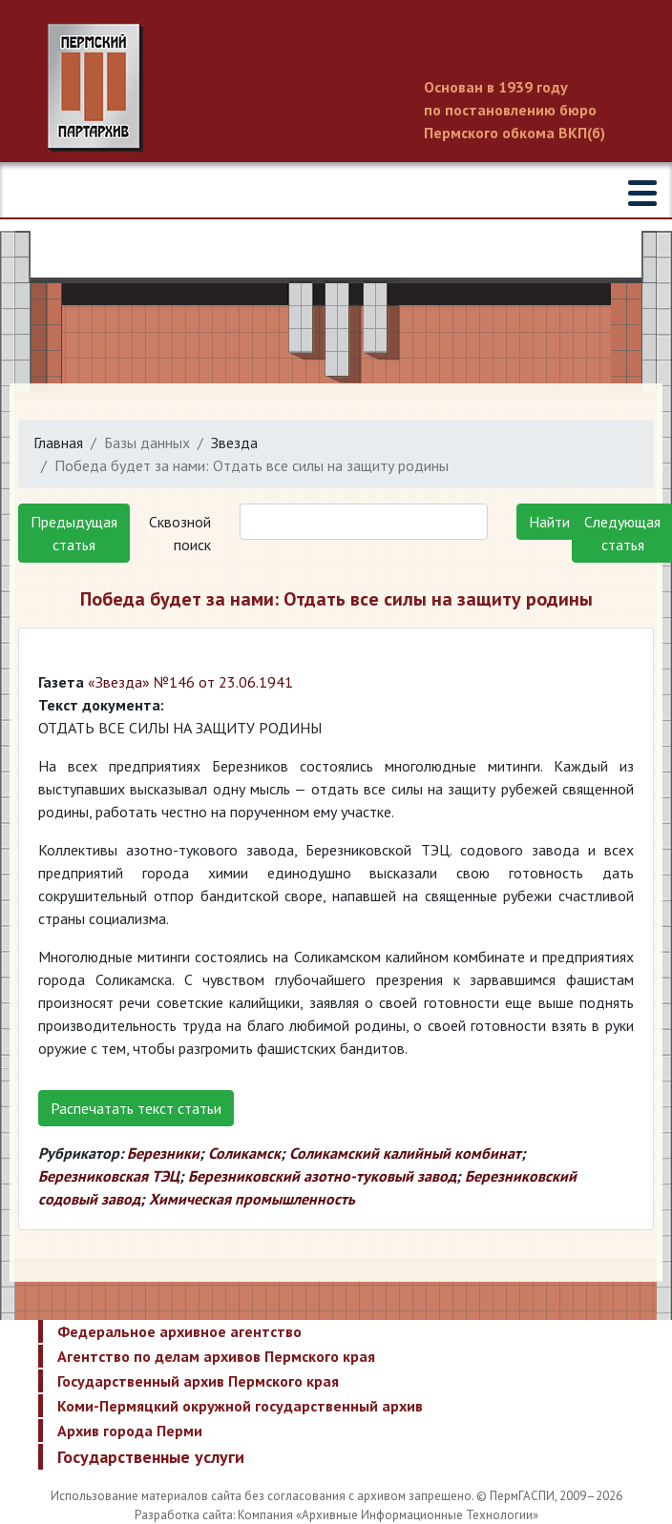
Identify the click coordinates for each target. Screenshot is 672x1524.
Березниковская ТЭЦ (108, 1175)
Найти (549, 521)
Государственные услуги (150, 1457)
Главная (58, 442)
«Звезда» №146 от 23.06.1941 (190, 681)
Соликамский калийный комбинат (405, 1153)
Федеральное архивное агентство (179, 1331)
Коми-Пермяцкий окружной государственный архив (240, 1405)
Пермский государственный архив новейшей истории (336, 88)
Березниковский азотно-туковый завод (322, 1175)
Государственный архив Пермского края (198, 1380)
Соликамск (244, 1153)
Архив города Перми (129, 1430)
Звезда (234, 442)
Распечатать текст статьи (136, 1108)
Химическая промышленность (252, 1198)
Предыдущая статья (74, 533)
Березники (163, 1153)
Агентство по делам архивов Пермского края (216, 1356)
